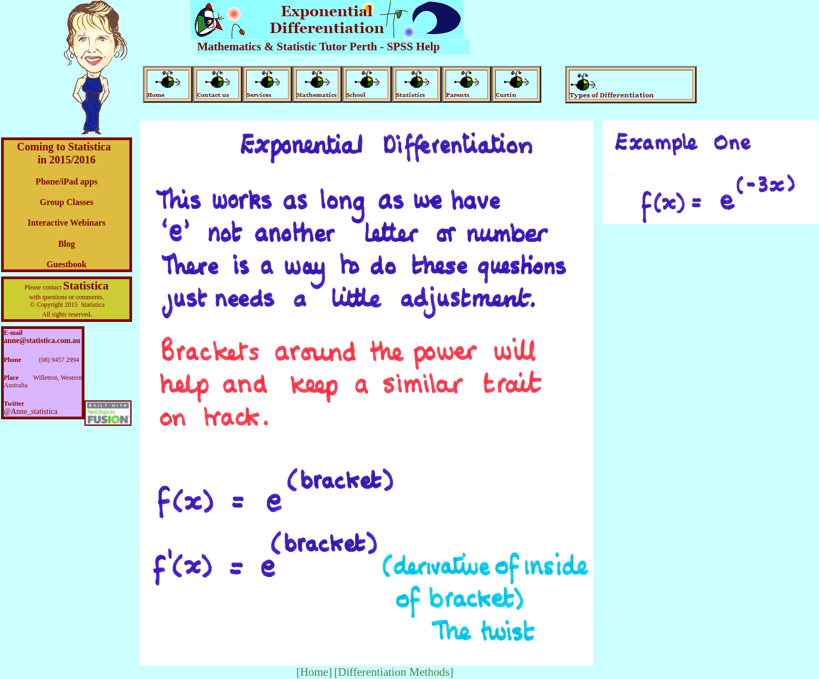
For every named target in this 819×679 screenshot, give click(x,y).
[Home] (314, 671)
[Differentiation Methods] (394, 671)
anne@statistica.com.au (42, 341)
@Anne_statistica (30, 411)
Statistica (86, 285)
